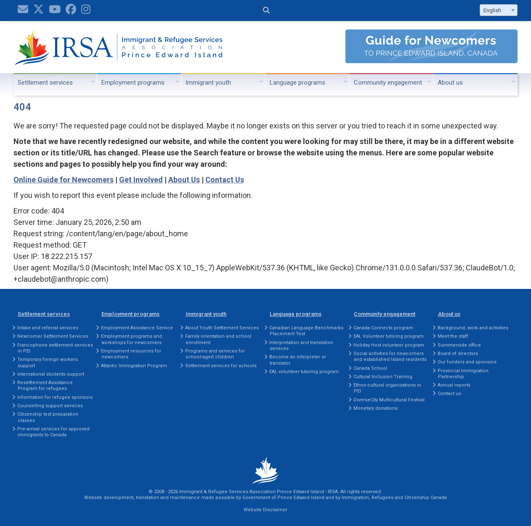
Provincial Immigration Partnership (463, 373)
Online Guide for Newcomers (63, 179)
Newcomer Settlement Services (52, 336)
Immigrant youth (208, 82)
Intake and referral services (47, 328)
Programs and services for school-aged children (215, 354)
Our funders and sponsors (467, 362)
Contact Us (224, 179)
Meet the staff (453, 336)
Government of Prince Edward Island (283, 497)
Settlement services (45, 82)
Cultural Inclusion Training (382, 376)
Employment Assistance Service (137, 328)
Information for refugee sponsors (55, 397)
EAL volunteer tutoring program (304, 371)
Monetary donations (375, 408)
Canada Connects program (383, 328)
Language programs (297, 82)
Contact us (449, 393)
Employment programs (133, 82)
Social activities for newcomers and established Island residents (390, 356)
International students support (50, 374)
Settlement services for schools (221, 365)
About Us (184, 179)
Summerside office (459, 345)
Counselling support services (50, 406)
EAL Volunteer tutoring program (388, 336)
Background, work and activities (473, 328)
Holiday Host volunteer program (388, 345)
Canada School (370, 368)
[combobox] (499, 10)
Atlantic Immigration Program (134, 365)
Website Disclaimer (265, 510)
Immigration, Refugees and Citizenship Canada (394, 497)
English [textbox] (492, 10)
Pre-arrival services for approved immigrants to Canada (53, 432)
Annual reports (454, 385)
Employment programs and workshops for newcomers (131, 339)
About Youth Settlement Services (222, 328)
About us (450, 82)
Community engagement (388, 82)
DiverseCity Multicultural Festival (389, 400)
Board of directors (458, 353)
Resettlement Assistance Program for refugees (45, 385)
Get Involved (141, 179)
